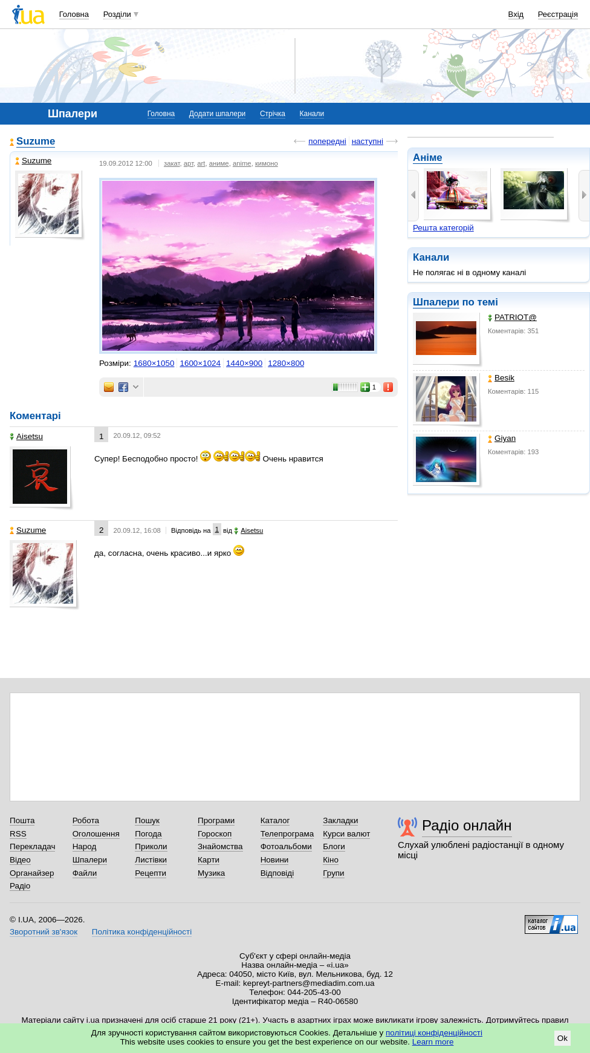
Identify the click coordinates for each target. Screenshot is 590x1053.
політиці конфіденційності (434, 1032)
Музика (211, 873)
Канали (312, 113)
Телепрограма (287, 833)
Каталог (275, 820)
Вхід (516, 14)
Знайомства (220, 846)
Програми (216, 820)
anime (242, 163)
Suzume (35, 141)
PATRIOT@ (512, 317)
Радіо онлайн (467, 825)
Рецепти (150, 873)
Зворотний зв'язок (43, 931)
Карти (208, 859)
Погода (148, 833)
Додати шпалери (217, 113)
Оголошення (96, 833)
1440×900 (244, 363)
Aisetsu (26, 436)
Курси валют (346, 833)
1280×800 (286, 363)
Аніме (427, 157)
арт (188, 163)
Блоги (334, 846)
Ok (562, 1038)
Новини (275, 859)
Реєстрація (558, 14)
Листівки (151, 859)
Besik (501, 377)
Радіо (20, 885)
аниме (219, 163)
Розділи (117, 14)
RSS (18, 833)
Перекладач (32, 846)
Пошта (22, 820)
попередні (327, 141)
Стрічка (272, 113)
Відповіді (277, 873)
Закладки (340, 820)
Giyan (502, 438)
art (201, 163)
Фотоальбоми (286, 846)
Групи (333, 873)
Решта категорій (443, 227)
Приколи (151, 846)
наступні (367, 141)
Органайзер (32, 873)
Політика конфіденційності (142, 931)
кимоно (266, 163)
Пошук (147, 820)
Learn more (433, 1041)
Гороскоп (215, 833)
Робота (86, 820)
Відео (20, 859)
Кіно (331, 859)
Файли (85, 873)
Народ (85, 846)
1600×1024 (200, 363)
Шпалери (436, 302)
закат (172, 163)
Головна (74, 14)
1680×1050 (154, 363)
